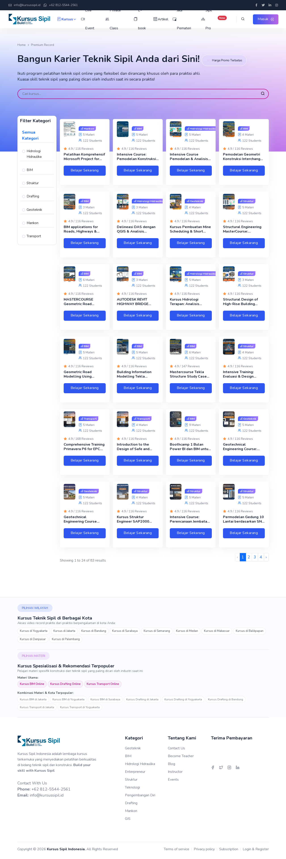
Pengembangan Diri (140, 797)
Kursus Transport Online (103, 687)
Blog (171, 766)
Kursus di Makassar (217, 634)
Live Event (87, 19)
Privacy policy (204, 851)
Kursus (67, 19)
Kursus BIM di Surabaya (105, 702)
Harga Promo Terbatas (227, 57)
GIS (127, 821)
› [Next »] (266, 559)
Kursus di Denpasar (33, 642)
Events (173, 782)
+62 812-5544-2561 (61, 5)
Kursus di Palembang (66, 642)
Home (21, 45)
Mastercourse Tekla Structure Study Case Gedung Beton (188, 377)
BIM (30, 167)
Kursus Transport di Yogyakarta (80, 710)
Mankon (32, 220)
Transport (34, 233)
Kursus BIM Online (32, 687)
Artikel (160, 19)
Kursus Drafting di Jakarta (142, 702)
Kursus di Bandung (93, 634)
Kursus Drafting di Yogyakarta (183, 702)
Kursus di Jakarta (64, 634)
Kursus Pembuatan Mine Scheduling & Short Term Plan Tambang (190, 230)
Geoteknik (34, 207)
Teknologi (132, 789)
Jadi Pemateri (181, 19)
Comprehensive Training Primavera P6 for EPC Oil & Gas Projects (84, 450)
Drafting (33, 194)
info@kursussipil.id (24, 5)
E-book (139, 19)
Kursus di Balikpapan (249, 634)
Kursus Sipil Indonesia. (66, 851)
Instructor (175, 774)
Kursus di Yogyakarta (33, 634)
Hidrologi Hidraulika (34, 151)
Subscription (228, 851)
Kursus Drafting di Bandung (225, 702)
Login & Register (256, 851)
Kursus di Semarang (157, 634)
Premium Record (42, 45)
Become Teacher (181, 758)
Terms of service (176, 851)
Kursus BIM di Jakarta (33, 702)
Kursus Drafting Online (65, 687)
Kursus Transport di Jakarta (37, 710)
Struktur (33, 180)
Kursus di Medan (187, 634)
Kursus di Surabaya (125, 634)
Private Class (113, 19)
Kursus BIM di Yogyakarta (68, 702)
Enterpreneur (135, 774)
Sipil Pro (213, 19)
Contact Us (176, 750)
